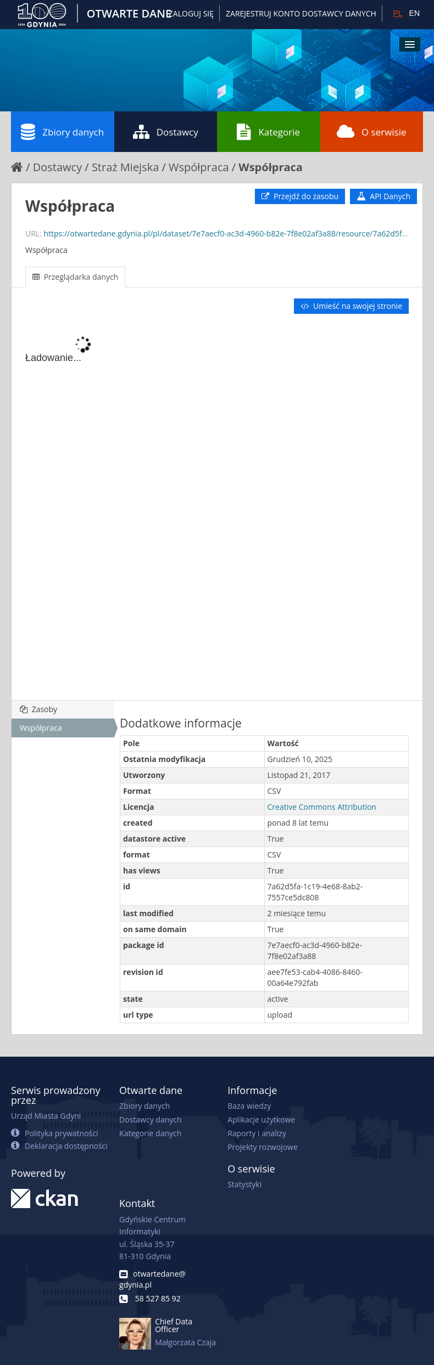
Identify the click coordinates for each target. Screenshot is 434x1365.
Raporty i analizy (256, 1133)
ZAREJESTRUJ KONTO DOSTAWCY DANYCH (301, 13)
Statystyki (244, 1184)
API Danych (383, 196)
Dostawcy (165, 131)
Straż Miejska (125, 167)
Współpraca (199, 167)
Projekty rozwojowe (262, 1147)
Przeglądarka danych (75, 277)
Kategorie (268, 131)
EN (414, 13)
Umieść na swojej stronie (351, 306)
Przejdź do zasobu (299, 196)
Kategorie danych (150, 1133)
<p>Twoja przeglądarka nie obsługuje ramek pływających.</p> (217, 508)
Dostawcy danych (150, 1119)
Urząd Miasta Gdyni (46, 1115)
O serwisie (372, 131)
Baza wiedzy (249, 1106)
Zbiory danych (62, 131)
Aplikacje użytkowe (261, 1119)
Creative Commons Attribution (322, 807)
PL (397, 13)
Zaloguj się (191, 13)
